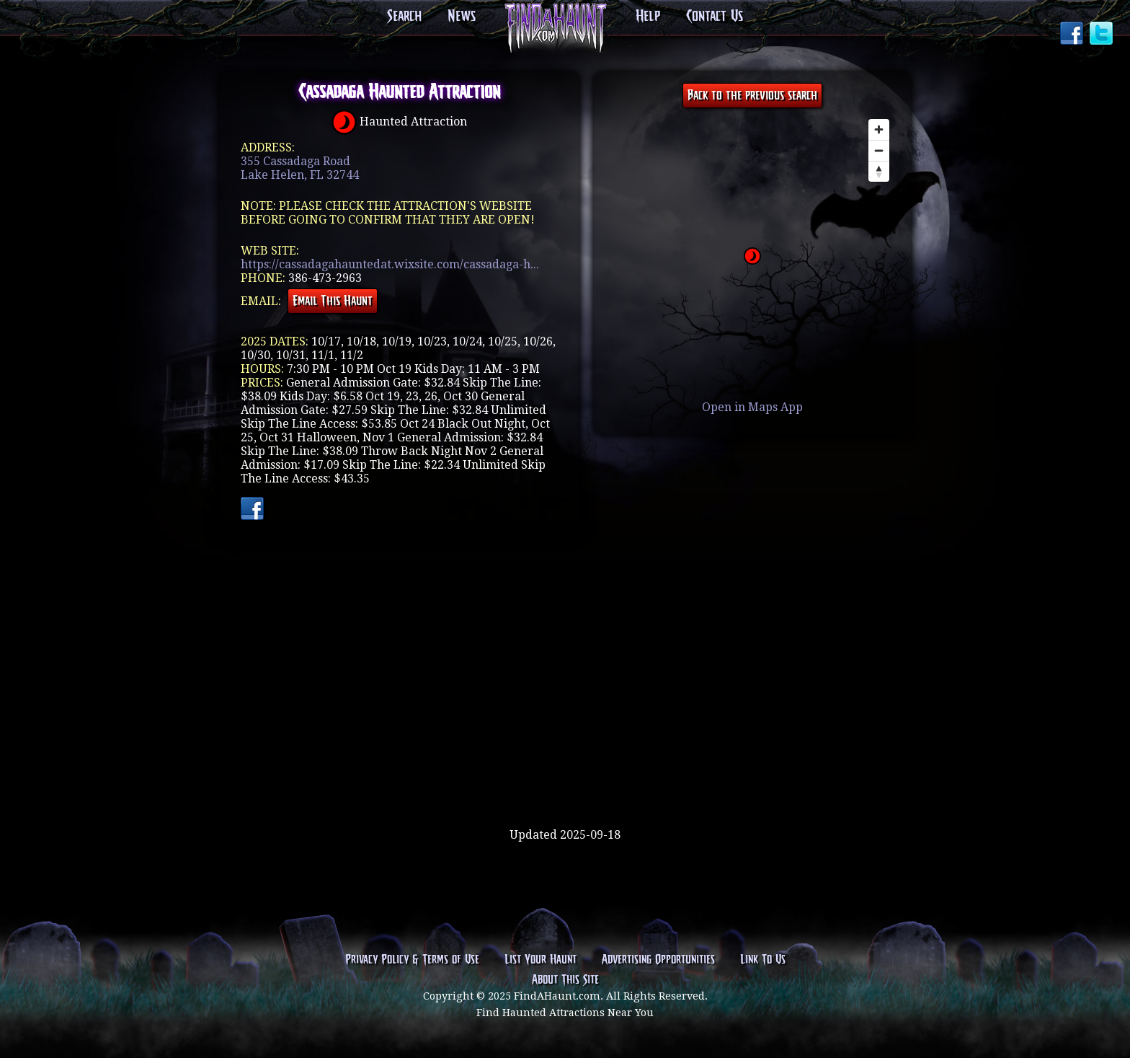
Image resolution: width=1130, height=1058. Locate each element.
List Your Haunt (540, 959)
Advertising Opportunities (658, 959)
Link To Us (763, 959)
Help (648, 17)
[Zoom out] (878, 150)
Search (404, 17)
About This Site (565, 980)
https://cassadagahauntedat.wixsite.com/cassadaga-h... (390, 264)
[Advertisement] (565, 781)
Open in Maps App (752, 407)
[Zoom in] (878, 129)
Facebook (1073, 35)
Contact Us (714, 17)
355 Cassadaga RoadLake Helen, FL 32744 (300, 168)
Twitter (1103, 35)
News (462, 17)
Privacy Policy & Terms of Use (412, 959)
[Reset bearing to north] (878, 171)
